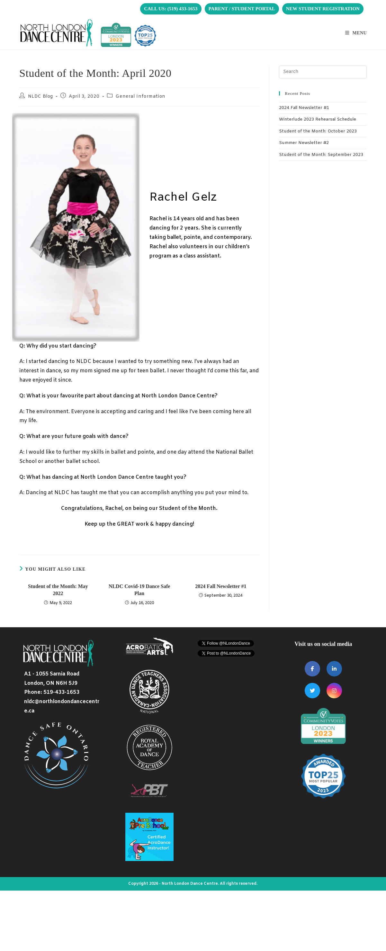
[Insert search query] (323, 72)
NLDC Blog (40, 97)
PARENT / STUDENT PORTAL (242, 8)
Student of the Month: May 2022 (58, 590)
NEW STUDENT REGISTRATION (323, 8)
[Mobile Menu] (356, 33)
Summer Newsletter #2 (304, 143)
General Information (140, 97)
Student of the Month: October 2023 (318, 131)
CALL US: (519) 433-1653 (170, 8)
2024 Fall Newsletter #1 (220, 586)
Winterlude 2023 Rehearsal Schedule (317, 119)
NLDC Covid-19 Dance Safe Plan (139, 590)
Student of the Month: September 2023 (321, 155)
